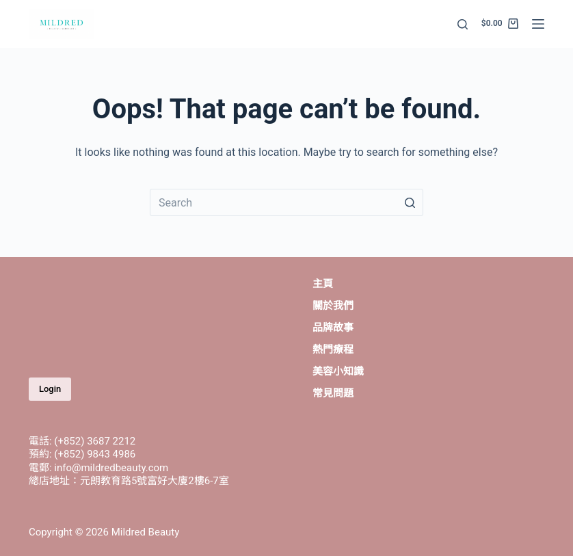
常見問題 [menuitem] (333, 393)
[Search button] (409, 202)
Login (50, 389)
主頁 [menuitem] (322, 284)
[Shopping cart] (499, 24)
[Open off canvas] (538, 24)
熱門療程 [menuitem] (333, 349)
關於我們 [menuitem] (333, 306)
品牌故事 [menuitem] (333, 327)
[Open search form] (462, 24)
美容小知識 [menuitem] (338, 371)
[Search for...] (286, 202)
